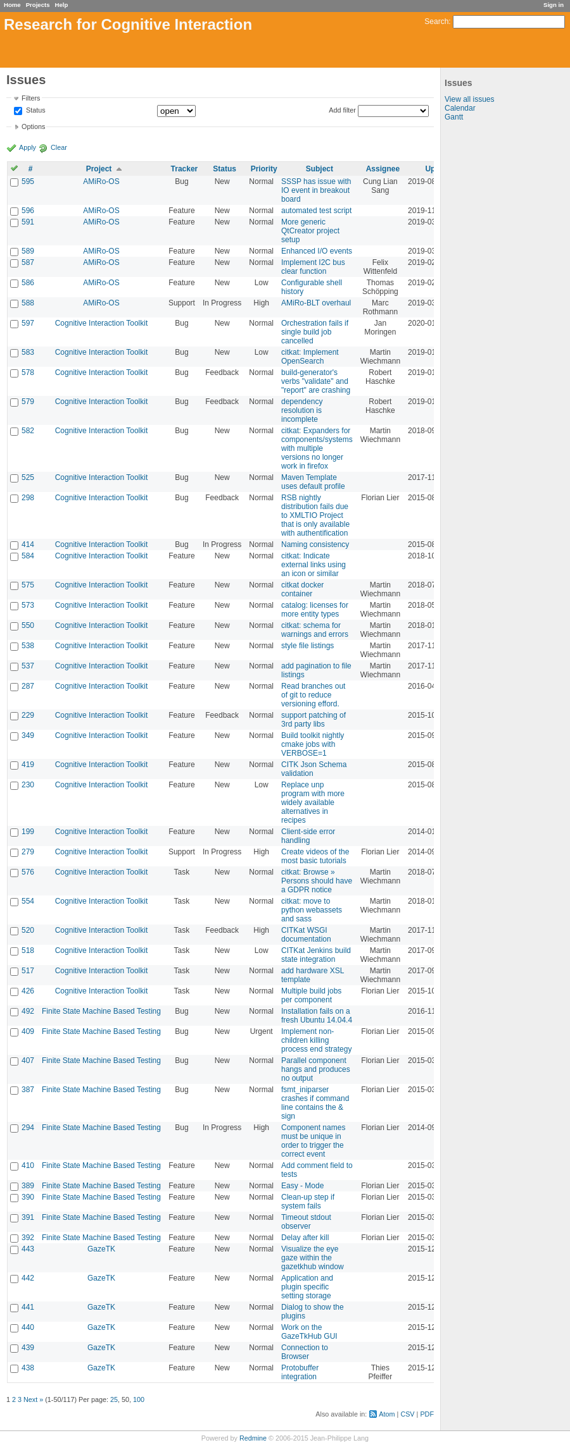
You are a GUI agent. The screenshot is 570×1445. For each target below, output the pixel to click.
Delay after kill (305, 1237)
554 (28, 901)
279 (28, 851)
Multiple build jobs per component (311, 995)
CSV (407, 1414)
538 (28, 645)
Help (61, 4)
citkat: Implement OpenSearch (310, 357)
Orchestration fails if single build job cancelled (314, 332)
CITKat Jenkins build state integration (316, 955)
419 (28, 764)
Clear (59, 147)
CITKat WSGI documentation (306, 935)
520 (28, 930)
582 (28, 430)
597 (28, 323)
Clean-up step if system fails (307, 1201)
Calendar (460, 108)
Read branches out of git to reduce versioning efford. (313, 695)
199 (28, 831)
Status (35, 110)
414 (28, 544)
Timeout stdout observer (306, 1222)
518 (28, 950)
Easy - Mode (302, 1185)
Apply (27, 147)
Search (436, 21)
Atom (387, 1414)
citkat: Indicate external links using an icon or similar (313, 564)
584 (28, 555)
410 (28, 1165)
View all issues (469, 99)
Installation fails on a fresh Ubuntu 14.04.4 (316, 1015)
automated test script (316, 210)
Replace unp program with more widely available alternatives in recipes (313, 802)
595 (28, 181)
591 (28, 222)
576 (28, 872)
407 (28, 1060)
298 (28, 497)
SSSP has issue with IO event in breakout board (316, 190)
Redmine (253, 1438)
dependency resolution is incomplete (301, 410)
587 (28, 262)
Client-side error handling (308, 836)
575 (28, 585)
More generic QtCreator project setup (310, 231)
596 (28, 210)
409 (28, 1031)
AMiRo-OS (101, 181)
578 (28, 372)
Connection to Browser (304, 1352)
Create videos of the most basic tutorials (315, 856)
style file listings (307, 645)
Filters (31, 98)
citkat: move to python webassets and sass (311, 910)
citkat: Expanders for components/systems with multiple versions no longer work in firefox (317, 448)
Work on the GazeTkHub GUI (309, 1332)
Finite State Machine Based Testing (101, 1011)
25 (114, 1399)
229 (28, 715)
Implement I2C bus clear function (313, 267)
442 (28, 1278)
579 (28, 401)
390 (28, 1197)
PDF (427, 1414)
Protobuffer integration (300, 1372)
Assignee (383, 168)
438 (28, 1367)
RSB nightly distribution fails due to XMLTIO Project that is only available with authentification (315, 515)
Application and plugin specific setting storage (307, 1287)
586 (28, 282)
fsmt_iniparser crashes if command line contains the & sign (315, 1103)
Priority (264, 168)
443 (28, 1249)
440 (28, 1327)
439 (28, 1347)
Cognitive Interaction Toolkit (101, 323)
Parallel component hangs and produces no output (315, 1069)
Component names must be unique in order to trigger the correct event (313, 1141)
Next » (33, 1399)
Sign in (553, 4)
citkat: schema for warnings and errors (314, 630)
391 (28, 1217)
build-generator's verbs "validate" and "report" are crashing (315, 381)
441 (28, 1307)
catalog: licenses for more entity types (314, 609)
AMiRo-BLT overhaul (316, 302)
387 (28, 1089)
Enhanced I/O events (316, 251)
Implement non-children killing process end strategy (316, 1040)
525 (28, 477)
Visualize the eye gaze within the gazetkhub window (312, 1258)
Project (99, 168)
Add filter (342, 110)
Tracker (184, 168)
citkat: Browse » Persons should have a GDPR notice (316, 881)
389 (28, 1185)
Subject (319, 168)
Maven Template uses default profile (313, 482)
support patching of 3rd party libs (313, 720)
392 (28, 1237)
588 (28, 302)
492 (28, 1011)
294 (28, 1127)
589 (28, 251)
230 (28, 784)
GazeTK (101, 1249)
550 (28, 625)
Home (12, 4)
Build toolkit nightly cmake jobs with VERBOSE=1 (312, 744)
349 (28, 735)
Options (33, 126)
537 (28, 665)
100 (138, 1399)
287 (28, 686)
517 (28, 970)
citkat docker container (302, 589)
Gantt (454, 117)
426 (28, 991)
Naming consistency (315, 544)
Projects (38, 4)
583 (28, 352)
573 (28, 605)
